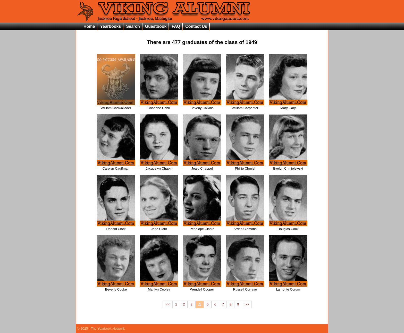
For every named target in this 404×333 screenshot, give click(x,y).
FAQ (176, 26)
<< (167, 304)
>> (247, 304)
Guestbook (156, 26)
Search (133, 26)
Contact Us (196, 26)
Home (89, 26)
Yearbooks (110, 26)
